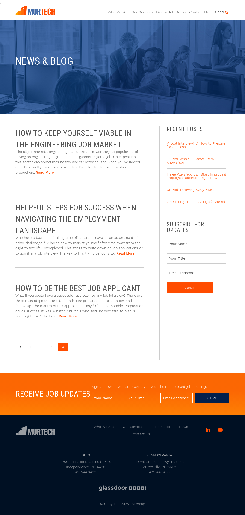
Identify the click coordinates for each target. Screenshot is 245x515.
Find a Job (165, 12)
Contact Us (199, 12)
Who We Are (118, 12)
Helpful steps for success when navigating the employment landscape (75, 218)
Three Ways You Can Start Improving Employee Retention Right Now (196, 176)
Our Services (142, 12)
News (181, 12)
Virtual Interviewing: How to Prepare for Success (196, 145)
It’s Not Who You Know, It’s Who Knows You (192, 160)
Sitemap (138, 504)
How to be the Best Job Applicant (77, 288)
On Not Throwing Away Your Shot (194, 190)
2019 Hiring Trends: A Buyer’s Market (196, 202)
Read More (45, 172)
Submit (190, 288)
